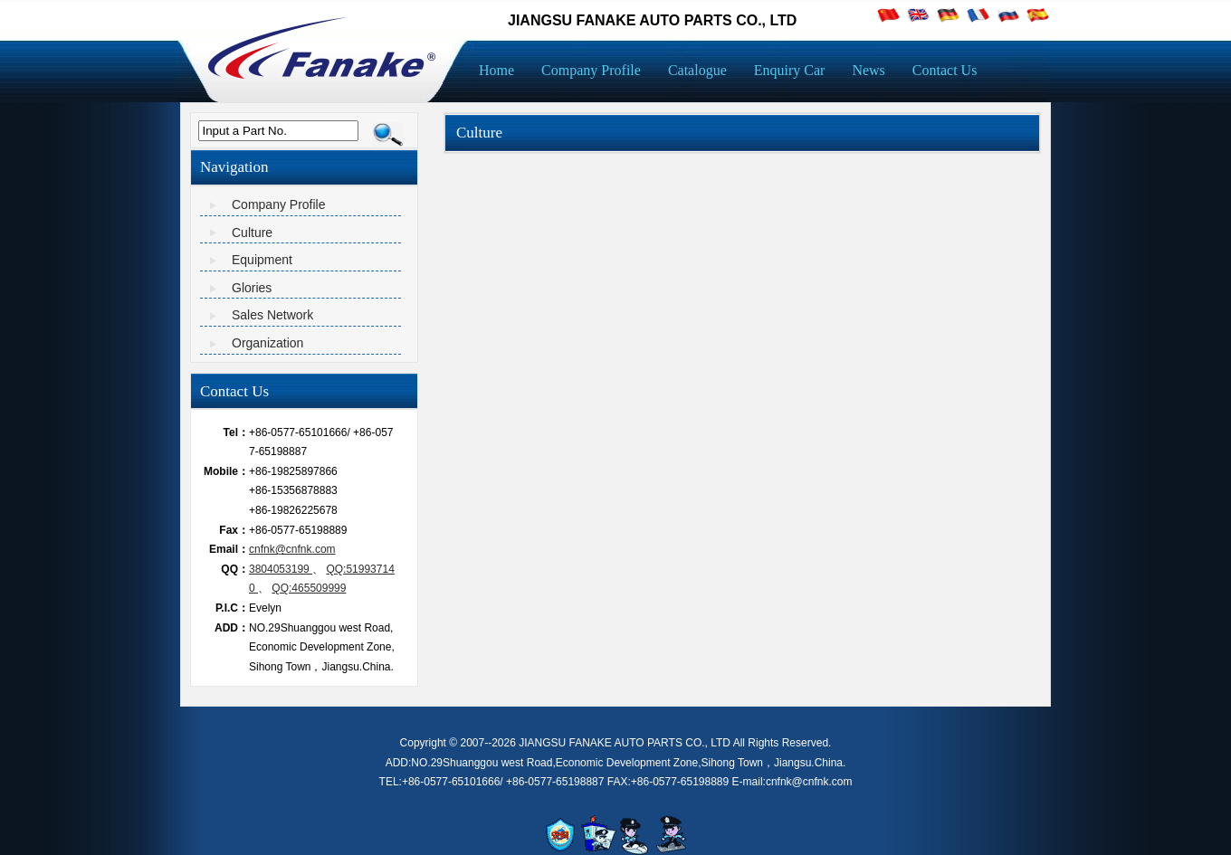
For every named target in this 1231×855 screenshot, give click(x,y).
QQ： (235, 569)
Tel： (236, 432)
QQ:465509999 (309, 588)
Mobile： (226, 471)
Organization (267, 343)
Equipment (262, 259)
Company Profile (279, 204)
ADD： (232, 628)
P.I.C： (232, 608)
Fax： (234, 530)
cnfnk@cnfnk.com (292, 549)
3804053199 (280, 569)
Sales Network (272, 315)
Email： (229, 549)
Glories (252, 287)
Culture (252, 232)
